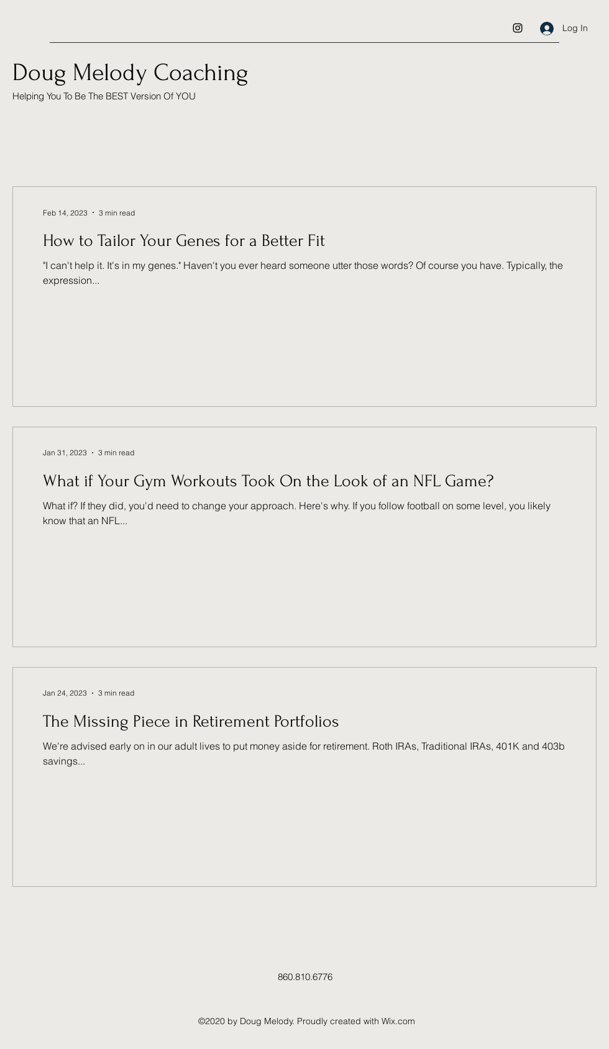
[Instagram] (517, 28)
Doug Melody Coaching (130, 72)
